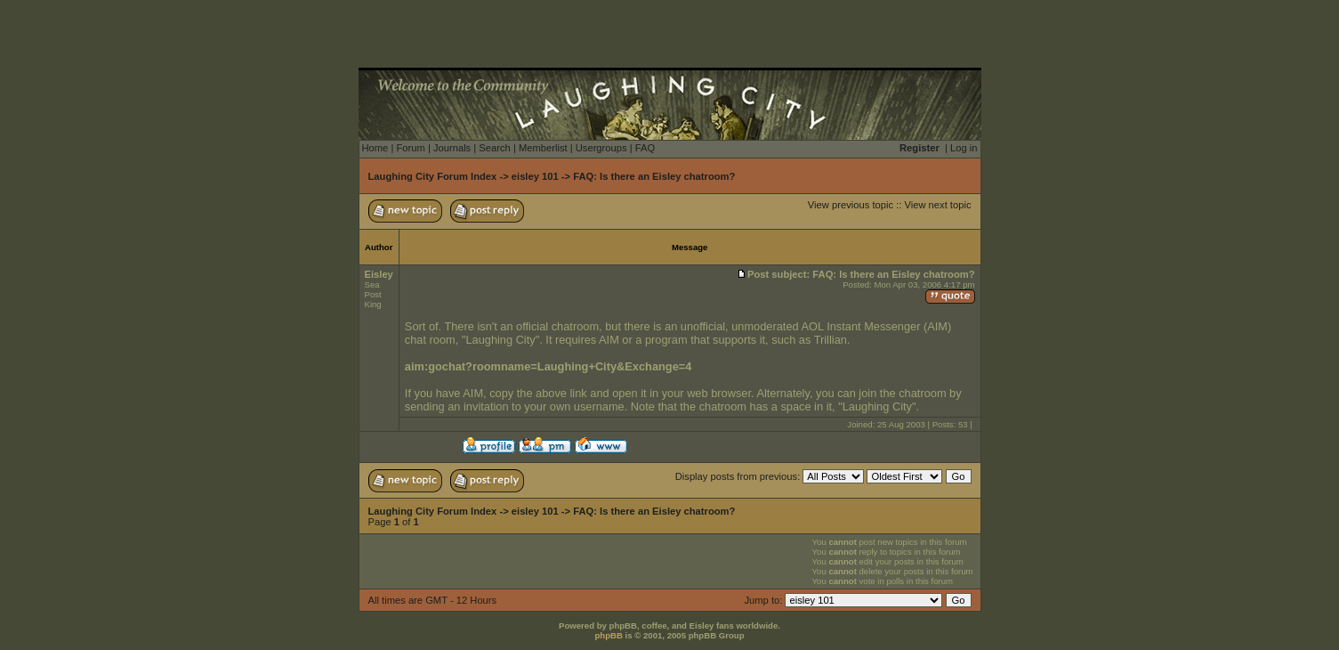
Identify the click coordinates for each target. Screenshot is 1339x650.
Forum (410, 147)
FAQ (645, 147)
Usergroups (601, 147)
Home (375, 147)
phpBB (608, 635)
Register (919, 147)
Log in (963, 147)
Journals (452, 147)
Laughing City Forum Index (432, 176)
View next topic (937, 204)
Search (494, 147)
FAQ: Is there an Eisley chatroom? (654, 176)
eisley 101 (535, 176)
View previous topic (850, 204)
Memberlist (543, 147)
